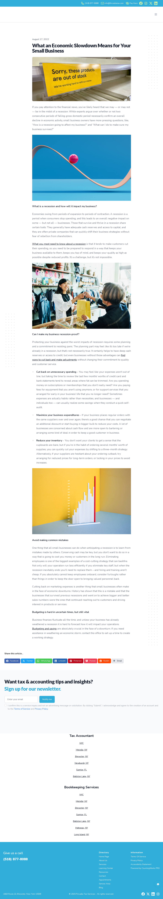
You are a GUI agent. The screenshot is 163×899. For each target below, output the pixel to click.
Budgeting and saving (44, 628)
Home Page (104, 856)
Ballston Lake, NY (81, 776)
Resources (103, 872)
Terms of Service (22, 708)
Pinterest (75, 661)
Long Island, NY (81, 834)
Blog (101, 887)
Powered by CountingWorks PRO (145, 868)
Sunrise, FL (81, 769)
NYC (81, 743)
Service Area (104, 883)
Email (117, 661)
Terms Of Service (138, 856)
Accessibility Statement (141, 864)
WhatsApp (43, 661)
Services (102, 864)
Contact (102, 876)
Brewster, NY (81, 756)
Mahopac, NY (81, 827)
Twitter (28, 661)
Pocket (90, 661)
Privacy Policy (41, 708)
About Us (103, 860)
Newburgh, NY (82, 763)
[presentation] (25, 719)
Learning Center (106, 868)
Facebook (12, 661)
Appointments (105, 880)
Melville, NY (81, 749)
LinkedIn (60, 661)
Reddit (104, 661)
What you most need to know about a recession (59, 244)
